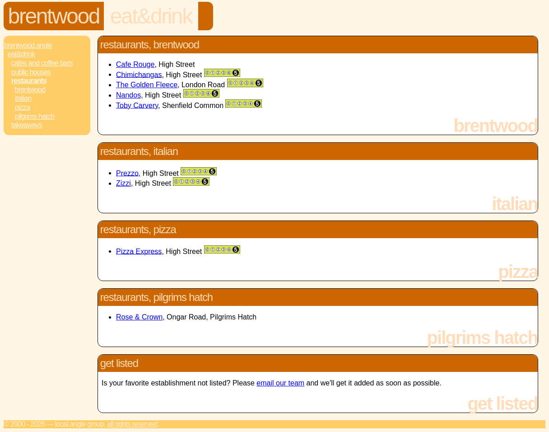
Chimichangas (139, 74)
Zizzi (123, 183)
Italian (23, 98)
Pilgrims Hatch (35, 116)
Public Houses (31, 72)
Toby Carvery (137, 105)
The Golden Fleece (146, 85)
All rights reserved (132, 424)
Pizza (22, 107)
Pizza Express (139, 251)
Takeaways (26, 125)
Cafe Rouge (135, 64)
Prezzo (127, 173)
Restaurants (29, 81)
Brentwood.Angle (28, 45)
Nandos (128, 95)
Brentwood (54, 16)
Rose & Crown (139, 317)
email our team (280, 383)
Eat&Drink (151, 16)
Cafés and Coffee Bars (42, 63)
